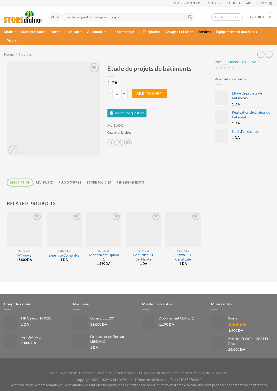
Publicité (233, 3)
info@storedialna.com (151, 380)
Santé (56, 32)
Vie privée (163, 373)
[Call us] (266, 3)
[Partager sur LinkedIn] (128, 142)
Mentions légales (213, 373)
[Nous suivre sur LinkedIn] (270, 3)
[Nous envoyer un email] (262, 3)
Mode (10, 32)
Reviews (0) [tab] (44, 182)
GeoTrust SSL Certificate (143, 257)
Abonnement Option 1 (104, 257)
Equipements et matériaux (236, 32)
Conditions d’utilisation (134, 373)
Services (204, 32)
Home (9, 54)
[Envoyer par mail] (119, 142)
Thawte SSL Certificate (183, 257)
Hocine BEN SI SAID (244, 61)
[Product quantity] (117, 93)
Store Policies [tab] (98, 182)
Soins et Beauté (33, 32)
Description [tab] (20, 182)
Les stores (213, 3)
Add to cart (149, 93)
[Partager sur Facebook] (111, 142)
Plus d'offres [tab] (70, 182)
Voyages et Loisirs (179, 32)
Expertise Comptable (64, 255)
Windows (24, 255)
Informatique (126, 32)
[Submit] (190, 17)
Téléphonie (151, 32)
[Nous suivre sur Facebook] (257, 3)
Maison (75, 32)
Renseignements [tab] (130, 182)
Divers (12, 40)
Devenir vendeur (186, 3)
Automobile (97, 32)
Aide (249, 3)
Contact (190, 373)
